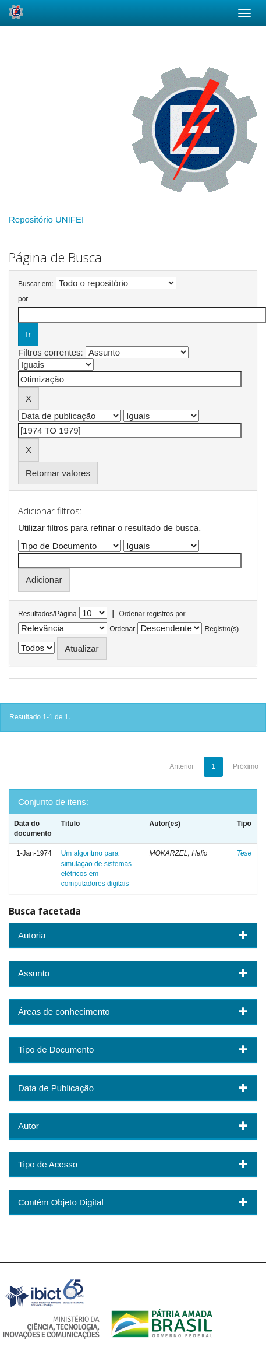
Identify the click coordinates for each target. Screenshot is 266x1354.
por (23, 299)
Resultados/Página (47, 614)
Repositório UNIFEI (46, 219)
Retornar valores (58, 473)
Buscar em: (36, 284)
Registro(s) (222, 629)
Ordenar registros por (152, 614)
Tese (244, 853)
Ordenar (122, 629)
